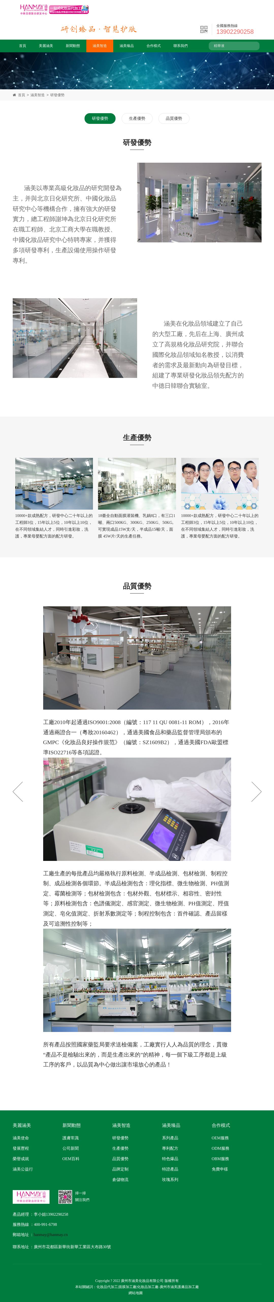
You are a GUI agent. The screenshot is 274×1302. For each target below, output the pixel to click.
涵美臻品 (127, 46)
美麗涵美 (46, 46)
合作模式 (154, 46)
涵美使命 (21, 1138)
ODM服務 (220, 1148)
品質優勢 (174, 118)
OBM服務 (220, 1159)
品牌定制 (120, 1169)
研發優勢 (57, 95)
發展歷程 (21, 1148)
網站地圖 (135, 1293)
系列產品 (170, 1138)
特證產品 (170, 1169)
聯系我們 (180, 46)
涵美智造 (100, 46)
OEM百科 (71, 1159)
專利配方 (170, 1148)
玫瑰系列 (170, 1179)
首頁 (22, 46)
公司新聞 (70, 1148)
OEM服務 (220, 1138)
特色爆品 (170, 1159)
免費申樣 (220, 1169)
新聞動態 (73, 46)
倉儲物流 (120, 1179)
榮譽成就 (21, 1159)
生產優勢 (137, 118)
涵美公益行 (23, 1169)
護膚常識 (70, 1138)
